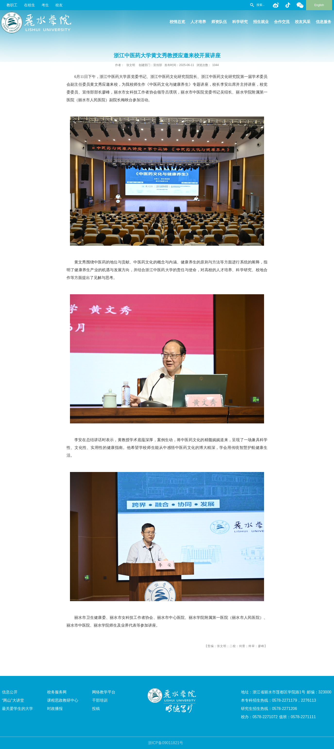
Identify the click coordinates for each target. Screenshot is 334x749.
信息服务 (323, 22)
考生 (45, 5)
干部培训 (100, 700)
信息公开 (9, 692)
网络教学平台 (103, 692)
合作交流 (282, 22)
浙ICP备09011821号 (165, 743)
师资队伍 (219, 22)
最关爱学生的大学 (17, 709)
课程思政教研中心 (62, 700)
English (319, 5)
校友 (59, 5)
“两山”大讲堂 (13, 700)
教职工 (12, 5)
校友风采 (302, 22)
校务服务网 (57, 692)
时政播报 (55, 709)
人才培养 (198, 22)
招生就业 (261, 22)
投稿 (96, 709)
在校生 (29, 5)
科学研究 (240, 22)
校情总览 (177, 22)
